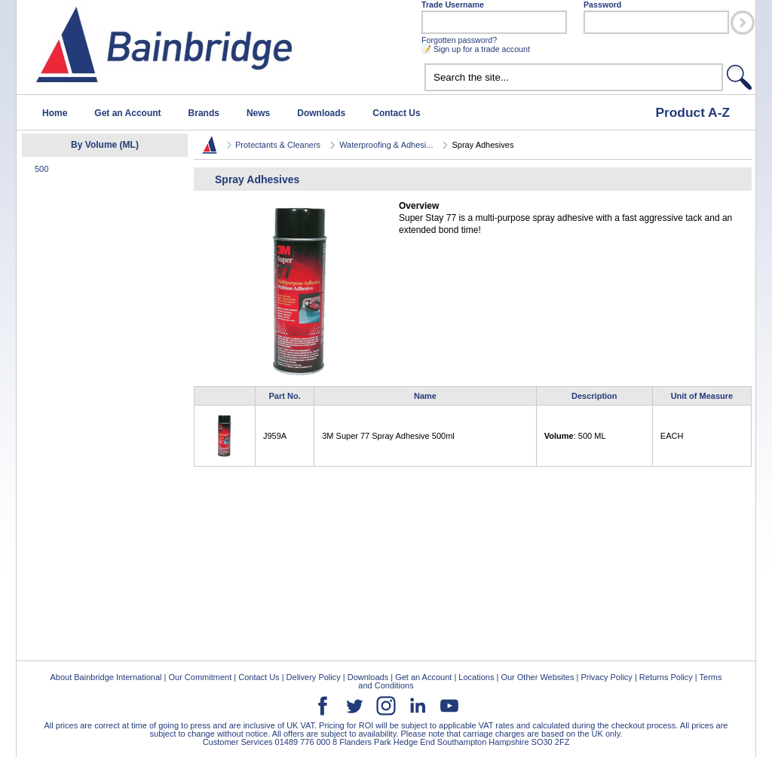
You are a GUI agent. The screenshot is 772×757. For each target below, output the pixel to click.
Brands (203, 113)
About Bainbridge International (105, 677)
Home (54, 113)
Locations (476, 677)
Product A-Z (692, 112)
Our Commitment (199, 677)
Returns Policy (666, 677)
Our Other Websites (537, 677)
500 (41, 168)
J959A (274, 435)
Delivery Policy (313, 677)
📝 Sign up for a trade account (475, 49)
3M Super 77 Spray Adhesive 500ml (388, 435)
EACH (672, 435)
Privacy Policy (606, 677)
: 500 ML (575, 435)
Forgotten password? (459, 39)
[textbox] (573, 77)
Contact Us (396, 113)
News (258, 113)
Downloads (321, 113)
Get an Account (127, 113)
